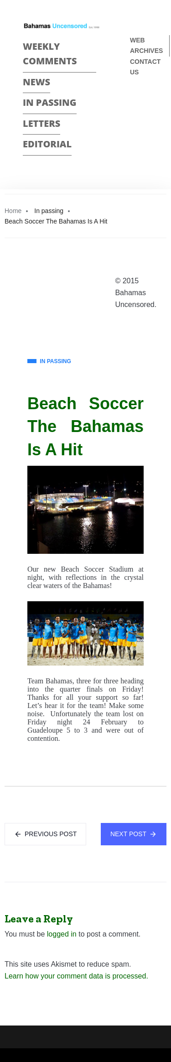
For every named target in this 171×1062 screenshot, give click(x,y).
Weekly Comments (50, 54)
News (36, 82)
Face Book (134, 102)
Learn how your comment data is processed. (76, 976)
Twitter (134, 118)
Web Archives (146, 45)
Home (13, 210)
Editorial (47, 144)
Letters (41, 123)
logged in (62, 934)
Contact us (145, 67)
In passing (50, 102)
